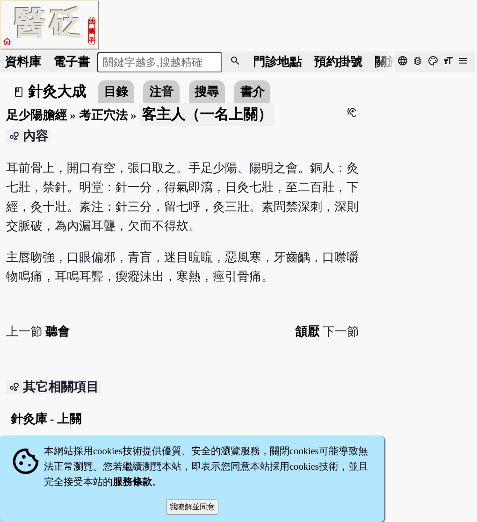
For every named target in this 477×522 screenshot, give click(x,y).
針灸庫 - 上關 (46, 419)
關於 (387, 62)
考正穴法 (103, 115)
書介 (252, 92)
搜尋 (207, 92)
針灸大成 (57, 92)
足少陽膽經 (36, 115)
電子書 (71, 62)
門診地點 (277, 62)
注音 (161, 92)
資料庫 (23, 62)
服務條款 (132, 482)
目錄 (116, 92)
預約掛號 (338, 62)
